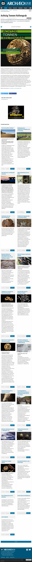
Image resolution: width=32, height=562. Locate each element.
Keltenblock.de (5, 99)
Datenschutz (12, 557)
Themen (10, 8)
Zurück (16, 541)
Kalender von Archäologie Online (15, 88)
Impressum (3, 557)
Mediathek (20, 8)
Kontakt (7, 557)
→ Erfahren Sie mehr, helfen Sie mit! (7, 555)
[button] (4, 93)
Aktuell (5, 8)
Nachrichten (15, 10)
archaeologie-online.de (4, 10)
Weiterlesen (12, 168)
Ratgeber (25, 8)
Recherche (15, 8)
